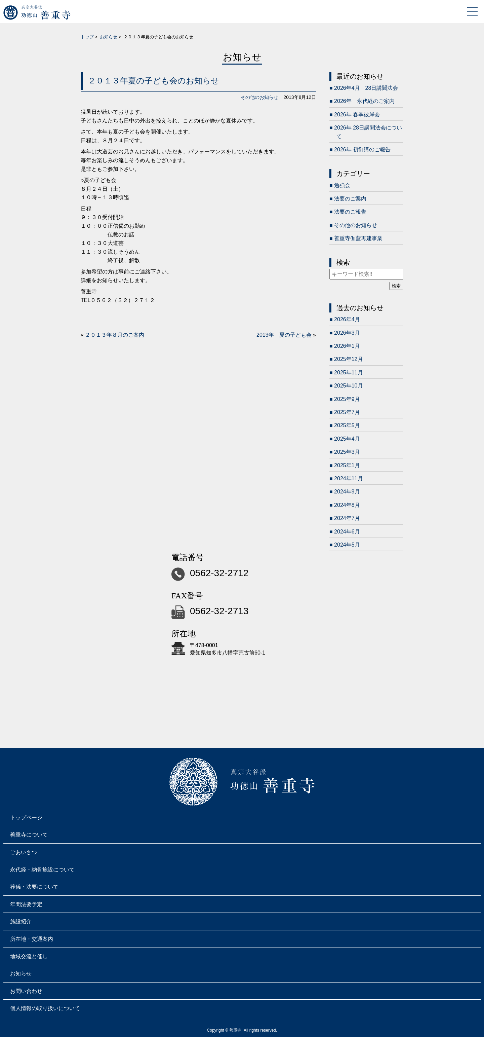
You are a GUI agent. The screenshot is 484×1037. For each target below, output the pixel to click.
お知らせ (108, 36)
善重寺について (29, 835)
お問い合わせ (26, 991)
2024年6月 (347, 531)
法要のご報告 (350, 212)
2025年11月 (348, 372)
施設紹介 (21, 921)
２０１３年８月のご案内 (114, 335)
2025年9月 (347, 399)
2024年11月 (348, 478)
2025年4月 (347, 439)
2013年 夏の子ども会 (284, 335)
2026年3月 (347, 333)
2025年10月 (348, 385)
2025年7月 (347, 412)
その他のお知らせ (259, 97)
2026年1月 (347, 346)
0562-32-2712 (219, 573)
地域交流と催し (29, 956)
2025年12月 (348, 359)
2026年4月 (347, 319)
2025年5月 (347, 425)
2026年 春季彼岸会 (357, 114)
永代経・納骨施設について (42, 870)
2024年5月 (347, 545)
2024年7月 (347, 518)
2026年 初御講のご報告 (362, 149)
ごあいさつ (23, 852)
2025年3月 (347, 452)
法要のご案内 (350, 198)
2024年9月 (347, 491)
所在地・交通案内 (31, 939)
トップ (87, 36)
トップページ (26, 817)
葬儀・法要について (34, 887)
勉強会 (342, 185)
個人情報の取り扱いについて (45, 1008)
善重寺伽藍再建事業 (358, 238)
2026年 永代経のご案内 (364, 101)
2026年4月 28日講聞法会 (366, 88)
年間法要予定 (26, 904)
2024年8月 (347, 505)
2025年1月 (347, 465)
